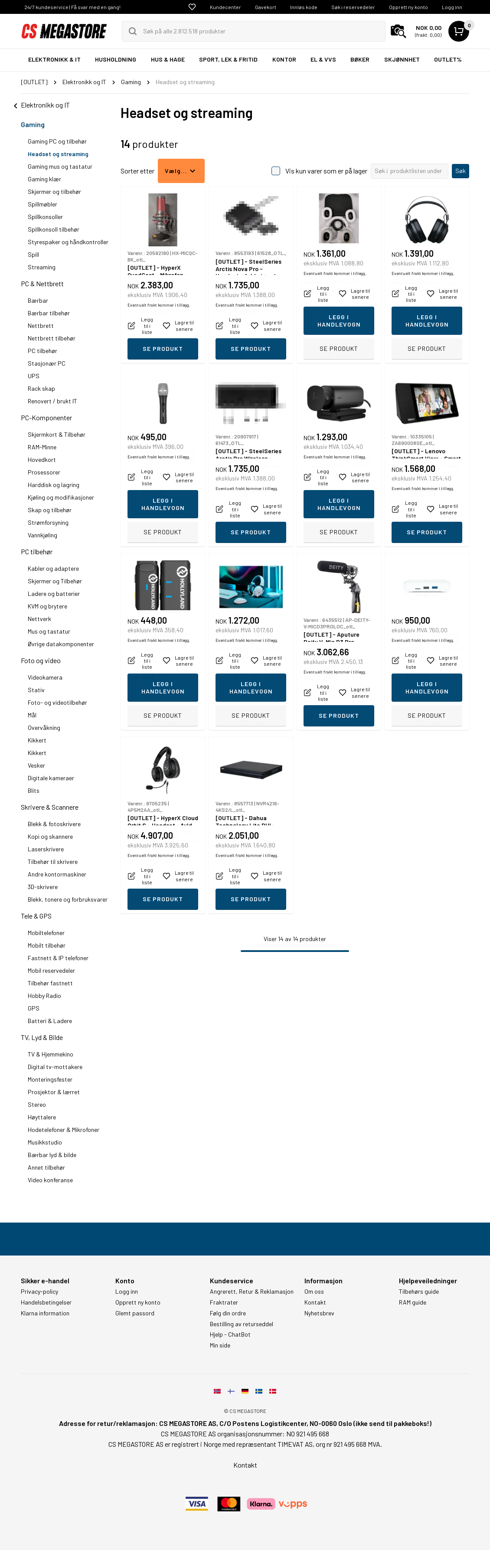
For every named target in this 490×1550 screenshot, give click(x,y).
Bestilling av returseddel (241, 1324)
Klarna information (45, 1313)
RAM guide (412, 1302)
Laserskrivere (46, 849)
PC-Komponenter (46, 417)
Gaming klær (44, 179)
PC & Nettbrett (42, 283)
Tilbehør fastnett (50, 983)
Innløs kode (303, 7)
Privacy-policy (39, 1291)
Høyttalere (42, 1117)
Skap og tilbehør (50, 509)
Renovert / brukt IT (52, 401)
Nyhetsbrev (319, 1313)
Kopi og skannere (50, 836)
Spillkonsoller (45, 216)
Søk (460, 170)
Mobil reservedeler (51, 970)
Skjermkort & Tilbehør (56, 434)
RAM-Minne (42, 447)
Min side (220, 1345)
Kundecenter (225, 7)
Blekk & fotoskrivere (54, 823)
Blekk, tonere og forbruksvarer (68, 899)
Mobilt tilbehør (46, 945)
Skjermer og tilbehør (54, 191)
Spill (33, 254)
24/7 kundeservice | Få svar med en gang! (72, 7)
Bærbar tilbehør (49, 313)
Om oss (314, 1291)
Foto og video (41, 660)
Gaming (33, 124)
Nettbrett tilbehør (51, 338)
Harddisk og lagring (53, 484)
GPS (33, 1008)
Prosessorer (44, 472)
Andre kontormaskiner (57, 874)
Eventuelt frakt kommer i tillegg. (158, 330)
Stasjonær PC (46, 363)
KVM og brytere (47, 606)
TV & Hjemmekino (50, 1054)
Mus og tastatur (49, 631)
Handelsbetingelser (46, 1302)
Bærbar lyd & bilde (52, 1154)
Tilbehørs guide (419, 1291)
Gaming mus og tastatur (60, 166)
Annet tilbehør (46, 1167)
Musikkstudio (45, 1142)
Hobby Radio (44, 995)
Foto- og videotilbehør (57, 702)
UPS (33, 375)
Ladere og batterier (54, 593)
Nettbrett (41, 325)
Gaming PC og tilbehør (57, 141)
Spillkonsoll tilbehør (53, 229)
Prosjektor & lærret (54, 1091)
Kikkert (37, 740)
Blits (33, 790)
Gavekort (265, 7)
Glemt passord (134, 1313)
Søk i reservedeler (353, 7)
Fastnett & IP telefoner (58, 957)
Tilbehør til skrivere (53, 861)
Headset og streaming (58, 153)
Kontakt (315, 1302)
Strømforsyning (48, 522)
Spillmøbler (42, 204)
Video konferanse (50, 1180)
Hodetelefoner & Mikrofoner (63, 1129)
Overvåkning (44, 727)
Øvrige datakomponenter (61, 643)
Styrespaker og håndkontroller (68, 241)
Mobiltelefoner (46, 932)
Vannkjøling (42, 535)
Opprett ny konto (408, 7)
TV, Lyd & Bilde (42, 1037)
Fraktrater (224, 1302)
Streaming (42, 267)
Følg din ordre (228, 1313)
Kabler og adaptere (53, 568)
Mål (32, 715)
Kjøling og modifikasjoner (61, 497)
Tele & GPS (36, 916)
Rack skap (41, 388)
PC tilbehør (42, 350)
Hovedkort (42, 459)
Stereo (37, 1104)
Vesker (36, 765)
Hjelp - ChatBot (230, 1334)
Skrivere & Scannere (49, 807)
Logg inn (452, 7)
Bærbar (38, 300)
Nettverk (39, 618)
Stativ (36, 689)
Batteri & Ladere (50, 1020)
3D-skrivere (43, 886)
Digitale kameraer (51, 778)
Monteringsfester (50, 1079)
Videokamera (45, 677)
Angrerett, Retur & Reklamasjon (252, 1291)
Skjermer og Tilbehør (55, 581)
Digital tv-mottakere (55, 1066)
